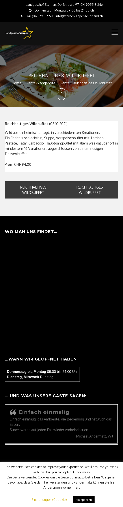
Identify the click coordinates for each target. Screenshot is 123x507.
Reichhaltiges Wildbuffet (33, 190)
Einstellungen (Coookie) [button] (49, 499)
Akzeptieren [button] (84, 499)
